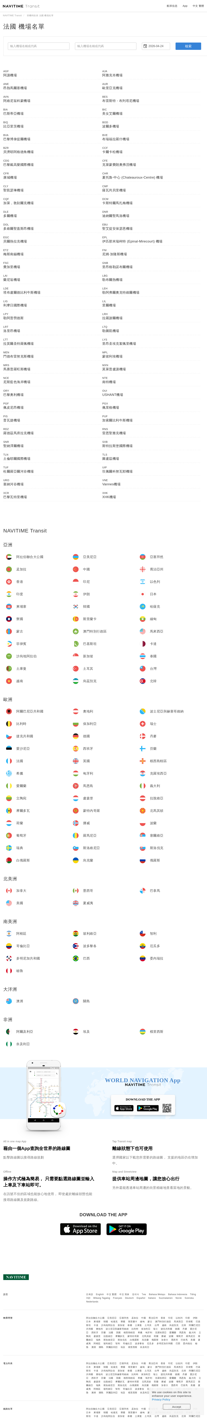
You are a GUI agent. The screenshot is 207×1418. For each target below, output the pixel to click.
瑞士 (155, 1329)
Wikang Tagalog (101, 1298)
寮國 (123, 1321)
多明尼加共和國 (165, 1343)
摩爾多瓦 (120, 1336)
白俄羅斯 (134, 1340)
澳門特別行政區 (163, 1321)
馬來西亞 (178, 1321)
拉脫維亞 (108, 1336)
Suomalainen (166, 1298)
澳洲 (93, 1347)
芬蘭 (103, 1332)
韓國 (106, 1321)
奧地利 (99, 1329)
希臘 (140, 1332)
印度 (187, 1318)
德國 (177, 1329)
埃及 (123, 1347)
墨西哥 (174, 1340)
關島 (101, 1347)
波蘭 (171, 1336)
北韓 (183, 1325)
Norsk (179, 1298)
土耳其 (148, 1325)
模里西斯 (132, 1347)
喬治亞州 (153, 1318)
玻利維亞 (108, 1343)
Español (141, 1298)
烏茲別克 (173, 1325)
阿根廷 (97, 1343)
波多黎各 (139, 1343)
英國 (118, 1332)
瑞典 (98, 1340)
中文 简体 (124, 1294)
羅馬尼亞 (190, 1336)
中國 (143, 1318)
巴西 (178, 1343)
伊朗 (195, 1318)
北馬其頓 (146, 1336)
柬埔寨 (97, 1321)
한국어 (135, 1294)
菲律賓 (189, 1321)
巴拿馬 (184, 1340)
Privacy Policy (161, 1399)
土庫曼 (138, 1325)
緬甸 (142, 1321)
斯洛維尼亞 (109, 1340)
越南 (164, 1325)
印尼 (170, 1318)
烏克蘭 (145, 1340)
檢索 (188, 46)
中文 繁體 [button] (198, 5)
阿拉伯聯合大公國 (95, 1318)
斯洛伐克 (122, 1340)
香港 (163, 1318)
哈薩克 (114, 1321)
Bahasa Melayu (157, 1294)
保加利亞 (145, 1329)
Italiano (152, 1298)
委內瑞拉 (187, 1343)
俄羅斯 (155, 1340)
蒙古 (150, 1321)
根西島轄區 (129, 1332)
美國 (193, 1340)
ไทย (144, 1294)
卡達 (96, 1325)
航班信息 (172, 5)
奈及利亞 (144, 1347)
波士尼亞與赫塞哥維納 (117, 1329)
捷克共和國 (166, 1329)
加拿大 (164, 1340)
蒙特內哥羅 (133, 1336)
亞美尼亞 (111, 1318)
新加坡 (121, 1325)
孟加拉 (134, 1318)
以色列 (179, 1318)
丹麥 (184, 1329)
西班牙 (94, 1332)
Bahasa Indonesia (177, 1294)
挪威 (163, 1336)
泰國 (129, 1325)
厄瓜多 (150, 1343)
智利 (117, 1343)
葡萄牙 (179, 1336)
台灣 (157, 1325)
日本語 (89, 1294)
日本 (88, 1321)
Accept (176, 1406)
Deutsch (129, 1298)
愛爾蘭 (172, 1332)
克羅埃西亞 (161, 1332)
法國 (111, 1332)
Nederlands (92, 1301)
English (100, 1294)
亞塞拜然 (124, 1318)
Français (117, 1298)
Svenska (189, 1298)
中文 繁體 (111, 1294)
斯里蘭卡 (132, 1321)
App (185, 5)
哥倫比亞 (127, 1343)
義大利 (192, 1332)
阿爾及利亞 (112, 1347)
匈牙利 (148, 1332)
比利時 (134, 1329)
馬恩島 (182, 1332)
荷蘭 (156, 1336)
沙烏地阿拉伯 (108, 1325)
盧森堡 (97, 1336)
